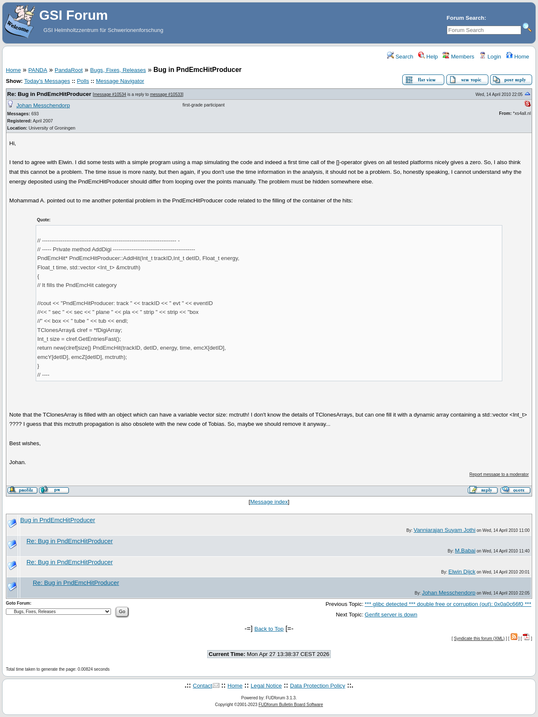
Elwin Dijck (461, 571)
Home (517, 56)
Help (428, 56)
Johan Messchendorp (43, 105)
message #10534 (110, 94)
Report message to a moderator (499, 474)
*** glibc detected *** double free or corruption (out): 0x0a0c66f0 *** (448, 604)
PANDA (37, 70)
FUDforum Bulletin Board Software (290, 704)
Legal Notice (266, 685)
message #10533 (166, 94)
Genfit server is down (391, 614)
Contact (202, 685)
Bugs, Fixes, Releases (118, 70)
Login (490, 56)
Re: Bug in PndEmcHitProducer (49, 94)
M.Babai (465, 550)
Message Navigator (120, 81)
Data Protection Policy (317, 685)
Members (458, 56)
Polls (83, 81)
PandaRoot (69, 70)
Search (400, 56)
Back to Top (268, 629)
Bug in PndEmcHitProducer (57, 520)
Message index (269, 502)
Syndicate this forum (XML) (479, 638)
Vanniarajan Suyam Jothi (444, 530)
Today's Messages (47, 81)
